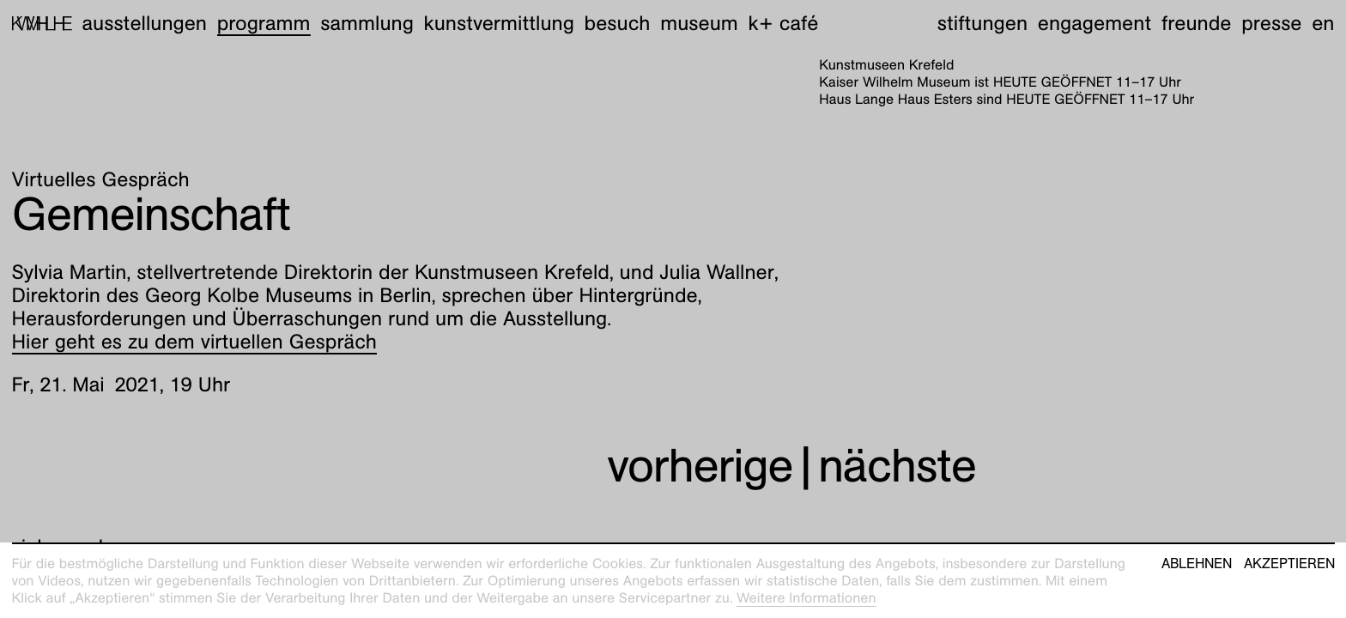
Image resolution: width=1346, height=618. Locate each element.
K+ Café (783, 23)
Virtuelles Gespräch (101, 179)
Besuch (618, 23)
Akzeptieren (1289, 564)
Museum (699, 23)
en (1323, 23)
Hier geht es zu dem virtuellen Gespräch (194, 341)
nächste (897, 465)
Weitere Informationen (806, 598)
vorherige (699, 465)
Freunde (1196, 23)
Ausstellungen (144, 23)
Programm (264, 23)
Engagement (1094, 23)
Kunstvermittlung (499, 23)
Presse (1271, 23)
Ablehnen (1196, 564)
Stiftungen (982, 23)
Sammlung (367, 23)
